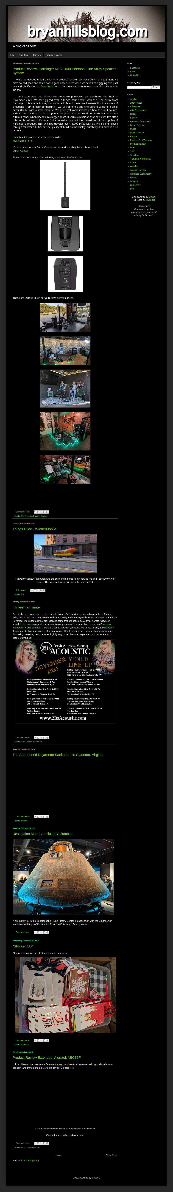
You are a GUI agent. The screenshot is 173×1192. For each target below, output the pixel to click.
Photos (133, 136)
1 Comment (21, 590)
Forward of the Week (140, 121)
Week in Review (138, 170)
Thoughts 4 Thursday (140, 159)
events (30, 624)
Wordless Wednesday (141, 174)
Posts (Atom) (32, 1160)
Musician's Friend (23, 140)
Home (59, 1155)
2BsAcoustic (26, 742)
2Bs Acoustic (46, 86)
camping (134, 181)
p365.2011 (135, 185)
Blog (12, 55)
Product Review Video (30, 1147)
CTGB (133, 114)
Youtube (36, 627)
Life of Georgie (137, 125)
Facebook (105, 624)
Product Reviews (54, 55)
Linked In (134, 75)
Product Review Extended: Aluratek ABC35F (47, 1058)
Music (133, 129)
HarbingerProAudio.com (68, 157)
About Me (23, 55)
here (81, 1135)
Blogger (152, 196)
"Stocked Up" (23, 946)
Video (133, 162)
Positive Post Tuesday (141, 140)
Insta (132, 71)
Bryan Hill (150, 200)
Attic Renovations (138, 110)
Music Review (137, 132)
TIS (22, 594)
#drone (24, 821)
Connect (37, 55)
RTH (132, 147)
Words (133, 177)
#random (25, 1044)
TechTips (134, 155)
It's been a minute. (27, 607)
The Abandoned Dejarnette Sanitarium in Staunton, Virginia (58, 755)
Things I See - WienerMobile (34, 529)
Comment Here (22, 512)
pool (132, 188)
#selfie (133, 99)
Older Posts (111, 1155)
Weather (134, 166)
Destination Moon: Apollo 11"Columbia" (43, 834)
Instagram (18, 627)
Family (133, 117)
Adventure (37, 742)
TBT (132, 151)
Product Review (40, 516)
